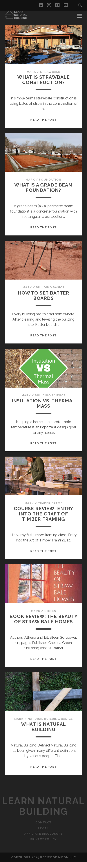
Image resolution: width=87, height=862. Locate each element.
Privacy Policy (43, 839)
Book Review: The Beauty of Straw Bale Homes (43, 619)
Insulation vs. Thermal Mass (44, 403)
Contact (43, 822)
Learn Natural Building (43, 806)
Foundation (50, 179)
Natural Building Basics (50, 718)
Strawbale (50, 71)
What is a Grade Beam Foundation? (43, 187)
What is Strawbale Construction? (43, 79)
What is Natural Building (43, 726)
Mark (31, 71)
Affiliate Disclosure (43, 833)
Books (50, 611)
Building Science (50, 395)
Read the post (43, 119)
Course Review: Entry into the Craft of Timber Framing (43, 514)
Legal (43, 828)
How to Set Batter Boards (43, 295)
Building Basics (50, 287)
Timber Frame (50, 503)
